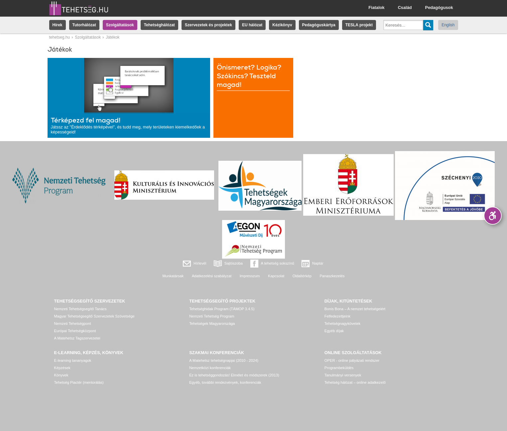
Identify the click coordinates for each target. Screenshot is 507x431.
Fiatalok (376, 7)
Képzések (62, 368)
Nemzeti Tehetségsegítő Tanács (80, 309)
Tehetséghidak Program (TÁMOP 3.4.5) (221, 309)
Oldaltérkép (302, 276)
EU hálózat (252, 25)
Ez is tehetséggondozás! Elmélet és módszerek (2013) (234, 375)
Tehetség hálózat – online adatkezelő (355, 382)
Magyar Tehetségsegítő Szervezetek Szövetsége (94, 316)
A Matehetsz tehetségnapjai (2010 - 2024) (223, 360)
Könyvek (61, 375)
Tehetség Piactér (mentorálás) (79, 382)
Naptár (317, 263)
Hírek (58, 25)
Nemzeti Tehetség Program (211, 316)
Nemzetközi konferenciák (210, 368)
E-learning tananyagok (72, 360)
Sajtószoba (233, 263)
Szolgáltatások (120, 25)
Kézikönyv (282, 25)
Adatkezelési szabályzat (211, 276)
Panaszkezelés (331, 276)
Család (405, 7)
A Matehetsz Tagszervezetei (77, 338)
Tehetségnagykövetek (342, 323)
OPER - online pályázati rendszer (351, 360)
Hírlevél (199, 263)
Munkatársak (173, 276)
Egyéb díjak (334, 331)
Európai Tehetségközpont (75, 331)
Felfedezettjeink (337, 316)
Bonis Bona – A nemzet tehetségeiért (354, 309)
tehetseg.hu (59, 37)
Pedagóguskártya (318, 25)
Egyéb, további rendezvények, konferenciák (225, 382)
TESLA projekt (359, 25)
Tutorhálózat (84, 25)
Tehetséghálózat (159, 25)
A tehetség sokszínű (277, 263)
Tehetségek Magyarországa (212, 323)
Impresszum (250, 276)
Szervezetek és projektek (208, 25)
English (448, 25)
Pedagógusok (439, 7)
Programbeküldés (339, 368)
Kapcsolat (276, 276)
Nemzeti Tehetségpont (72, 323)
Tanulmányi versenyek (342, 375)
